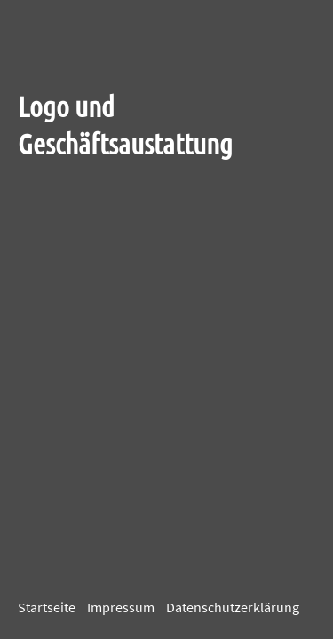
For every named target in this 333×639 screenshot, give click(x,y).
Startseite (46, 607)
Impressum (121, 607)
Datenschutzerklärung (232, 607)
